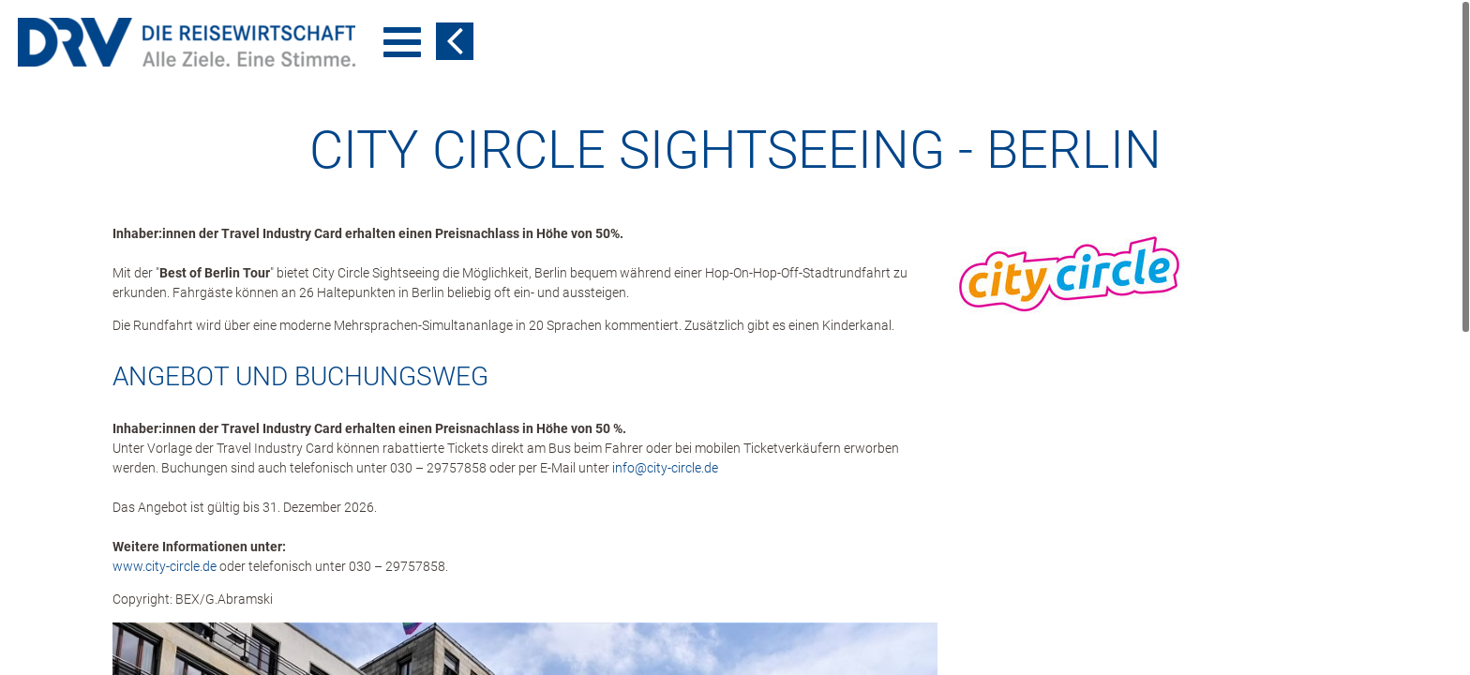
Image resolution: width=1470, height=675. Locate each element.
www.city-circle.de (164, 566)
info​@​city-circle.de (665, 467)
